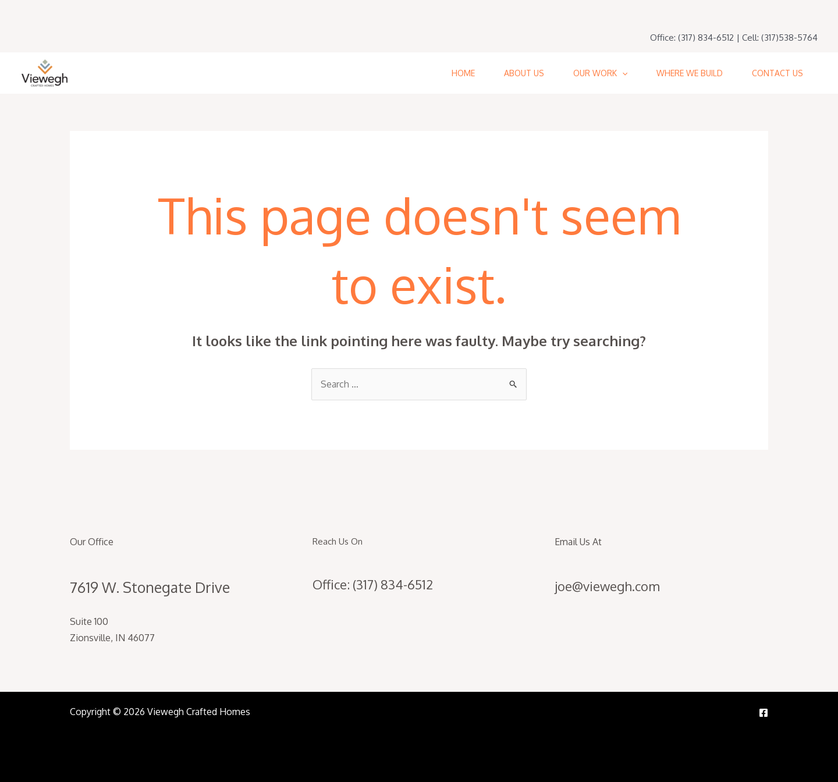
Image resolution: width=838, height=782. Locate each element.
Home (463, 73)
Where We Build (689, 73)
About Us (524, 73)
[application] (622, 73)
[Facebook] (763, 712)
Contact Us (777, 73)
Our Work (600, 73)
